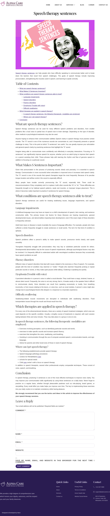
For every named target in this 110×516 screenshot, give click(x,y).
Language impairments (31, 97)
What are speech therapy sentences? (33, 88)
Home (48, 5)
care (25, 362)
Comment (21, 410)
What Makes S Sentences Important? (33, 91)
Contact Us (103, 5)
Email (19, 442)
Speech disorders (29, 100)
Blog (82, 5)
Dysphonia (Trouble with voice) (34, 105)
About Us (58, 5)
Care (39, 357)
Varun (19, 512)
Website (20, 450)
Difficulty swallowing (30, 108)
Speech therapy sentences (25, 73)
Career (91, 5)
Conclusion (23, 120)
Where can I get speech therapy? (35, 117)
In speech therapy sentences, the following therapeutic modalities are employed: (51, 114)
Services (70, 5)
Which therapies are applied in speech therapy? (36, 111)
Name (19, 434)
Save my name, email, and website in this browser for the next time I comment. (55, 461)
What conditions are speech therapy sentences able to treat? (41, 94)
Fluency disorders (29, 103)
